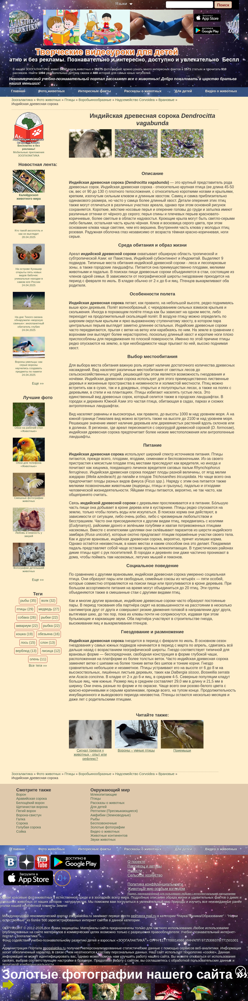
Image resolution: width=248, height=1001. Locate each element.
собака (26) (27, 617)
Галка (20, 819)
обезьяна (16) (48, 634)
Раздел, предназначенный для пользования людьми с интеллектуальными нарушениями (182, 893)
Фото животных (51, 91)
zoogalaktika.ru (54, 948)
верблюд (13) (26, 651)
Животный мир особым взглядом (156, 889)
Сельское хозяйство (145, 875)
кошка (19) (24, 634)
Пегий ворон (26, 811)
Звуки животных (103, 839)
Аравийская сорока (31, 798)
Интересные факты (94, 91)
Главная (18, 91)
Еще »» (38, 383)
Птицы (95, 798)
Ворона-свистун (28, 815)
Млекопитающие (103, 794)
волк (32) (48, 600)
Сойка (21, 831)
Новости (135, 871)
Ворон (21, 794)
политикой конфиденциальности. (28, 964)
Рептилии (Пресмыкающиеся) (114, 811)
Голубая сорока (28, 827)
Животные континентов (108, 835)
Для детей (183, 91)
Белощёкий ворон (30, 803)
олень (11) (38, 659)
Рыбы (95, 819)
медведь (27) (49, 609)
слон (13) (48, 642)
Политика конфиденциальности (155, 884)
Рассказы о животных (142, 91)
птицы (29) (25, 609)
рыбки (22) (49, 617)
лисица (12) (51, 651)
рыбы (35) (28, 600)
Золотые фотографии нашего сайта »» (123, 974)
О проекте (136, 862)
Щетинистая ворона (32, 807)
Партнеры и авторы (145, 866)
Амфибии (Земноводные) (110, 815)
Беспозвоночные (103, 823)
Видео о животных (221, 91)
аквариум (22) (27, 626)
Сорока (22, 823)
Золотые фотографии (107, 827)
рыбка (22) (51, 626)
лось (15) (28, 642)
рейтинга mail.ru (143, 916)
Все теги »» (38, 665)
